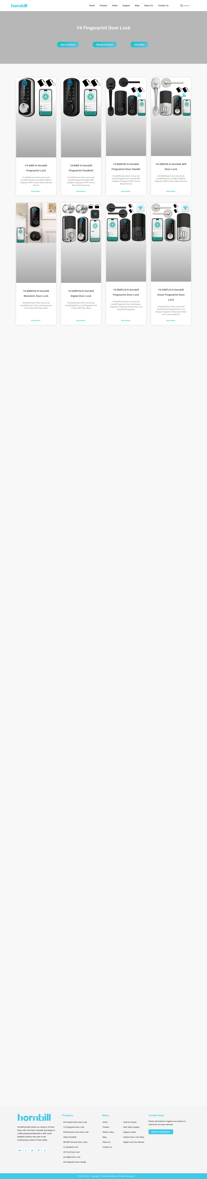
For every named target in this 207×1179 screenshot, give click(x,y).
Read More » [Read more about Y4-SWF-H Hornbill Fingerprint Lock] (36, 191)
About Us (148, 5)
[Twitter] (32, 1150)
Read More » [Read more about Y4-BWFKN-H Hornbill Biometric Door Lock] (36, 321)
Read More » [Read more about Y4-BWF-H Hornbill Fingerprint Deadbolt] (81, 191)
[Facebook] (26, 1150)
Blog (137, 5)
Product (103, 5)
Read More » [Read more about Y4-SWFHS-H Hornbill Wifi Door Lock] (171, 191)
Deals (114, 5)
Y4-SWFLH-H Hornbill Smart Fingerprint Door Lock (171, 294)
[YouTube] (19, 1150)
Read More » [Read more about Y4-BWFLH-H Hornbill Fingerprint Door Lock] (126, 321)
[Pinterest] (38, 1150)
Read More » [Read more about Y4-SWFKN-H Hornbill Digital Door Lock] (81, 321)
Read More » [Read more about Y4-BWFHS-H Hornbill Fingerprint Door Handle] (126, 191)
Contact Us (163, 5)
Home (92, 5)
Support (126, 5)
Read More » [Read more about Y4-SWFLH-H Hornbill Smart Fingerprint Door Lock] (171, 321)
